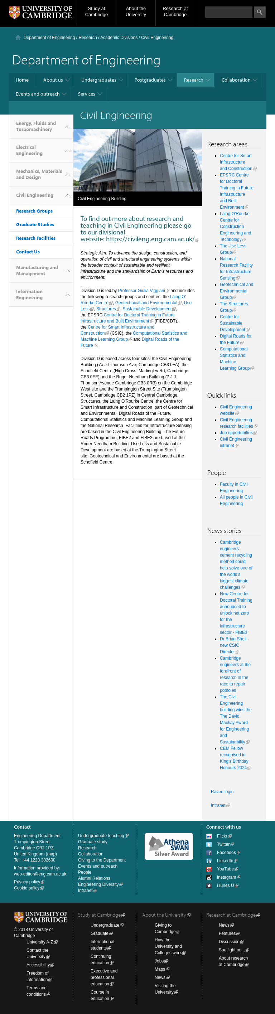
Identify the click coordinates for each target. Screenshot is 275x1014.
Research (87, 37)
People (84, 872)
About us (53, 80)
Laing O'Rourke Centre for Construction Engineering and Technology (235, 226)
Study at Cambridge (96, 11)
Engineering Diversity (98, 884)
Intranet (218, 805)
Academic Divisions (119, 37)
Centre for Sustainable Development (232, 323)
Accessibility (38, 964)
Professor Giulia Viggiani (141, 290)
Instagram (226, 877)
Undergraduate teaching (101, 835)
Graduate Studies (35, 224)
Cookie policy (26, 888)
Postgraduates (150, 80)
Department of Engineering (49, 37)
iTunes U (225, 885)
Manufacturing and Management (37, 270)
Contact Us (28, 251)
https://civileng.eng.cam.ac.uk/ (150, 238)
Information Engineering (29, 294)
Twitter (223, 844)
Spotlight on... (232, 949)
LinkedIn (225, 860)
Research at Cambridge (175, 11)
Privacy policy (27, 881)
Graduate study (92, 841)
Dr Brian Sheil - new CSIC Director (234, 645)
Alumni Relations (94, 878)
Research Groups (34, 211)
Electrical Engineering (29, 150)
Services (86, 94)
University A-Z (39, 942)
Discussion (229, 941)
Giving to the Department (102, 860)
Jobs (159, 961)
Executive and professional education (104, 977)
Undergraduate (105, 925)
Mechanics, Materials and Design (39, 174)
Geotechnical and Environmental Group (236, 291)
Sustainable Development (147, 308)
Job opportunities (236, 432)
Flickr (222, 836)
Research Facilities (36, 238)
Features (227, 933)
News (160, 977)
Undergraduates (98, 80)
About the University (136, 11)
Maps (160, 969)
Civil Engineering (34, 195)
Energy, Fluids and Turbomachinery (36, 126)
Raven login (222, 791)
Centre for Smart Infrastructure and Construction (236, 162)
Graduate (99, 933)
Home (22, 80)
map (51, 854)
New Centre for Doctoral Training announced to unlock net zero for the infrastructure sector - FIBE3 (236, 613)
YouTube (225, 869)
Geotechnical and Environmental (146, 302)
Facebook (226, 852)
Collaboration (236, 80)
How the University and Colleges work (168, 946)
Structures (106, 308)
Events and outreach (38, 94)
